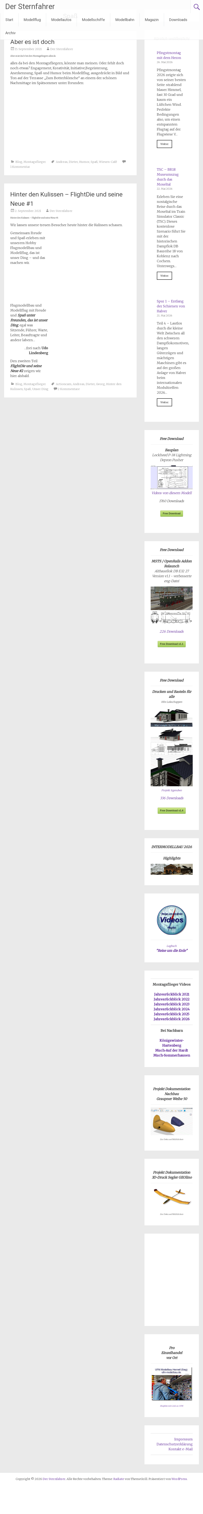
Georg (100, 384)
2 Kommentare (69, 389)
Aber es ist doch (32, 41)
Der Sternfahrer (30, 6)
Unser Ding (40, 389)
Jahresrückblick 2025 (171, 1014)
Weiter (164, 144)
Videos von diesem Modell (171, 493)
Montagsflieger (34, 162)
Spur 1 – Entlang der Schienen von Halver (171, 306)
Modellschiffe (93, 20)
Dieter (73, 162)
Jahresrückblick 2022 (171, 999)
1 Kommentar (20, 167)
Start (9, 20)
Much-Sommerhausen (171, 1055)
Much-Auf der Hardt (171, 1050)
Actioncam (64, 384)
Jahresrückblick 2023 (171, 1004)
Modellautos (61, 20)
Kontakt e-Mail (181, 1449)
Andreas (62, 162)
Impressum (183, 1439)
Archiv (10, 33)
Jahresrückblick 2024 (172, 1009)
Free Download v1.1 (171, 644)
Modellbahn (124, 20)
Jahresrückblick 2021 (171, 994)
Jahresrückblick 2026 (172, 1019)
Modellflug (32, 20)
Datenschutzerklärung (175, 1444)
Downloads (178, 20)
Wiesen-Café (108, 162)
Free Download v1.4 (171, 810)
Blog (18, 162)
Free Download (172, 513)
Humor (84, 162)
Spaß (94, 162)
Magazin (152, 20)
